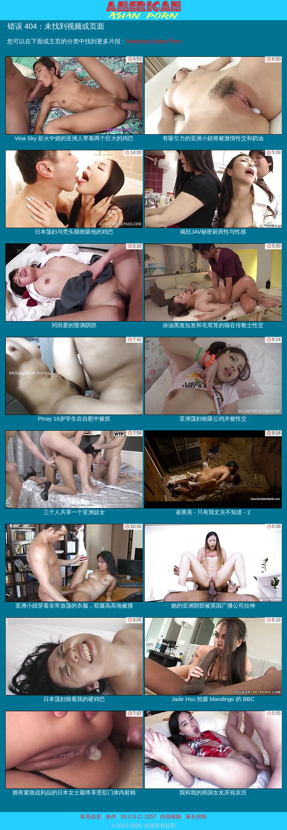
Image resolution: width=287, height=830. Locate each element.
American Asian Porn (153, 41)
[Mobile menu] (7, 10)
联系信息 (90, 817)
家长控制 (196, 817)
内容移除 (170, 817)
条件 (111, 817)
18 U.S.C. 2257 (138, 817)
